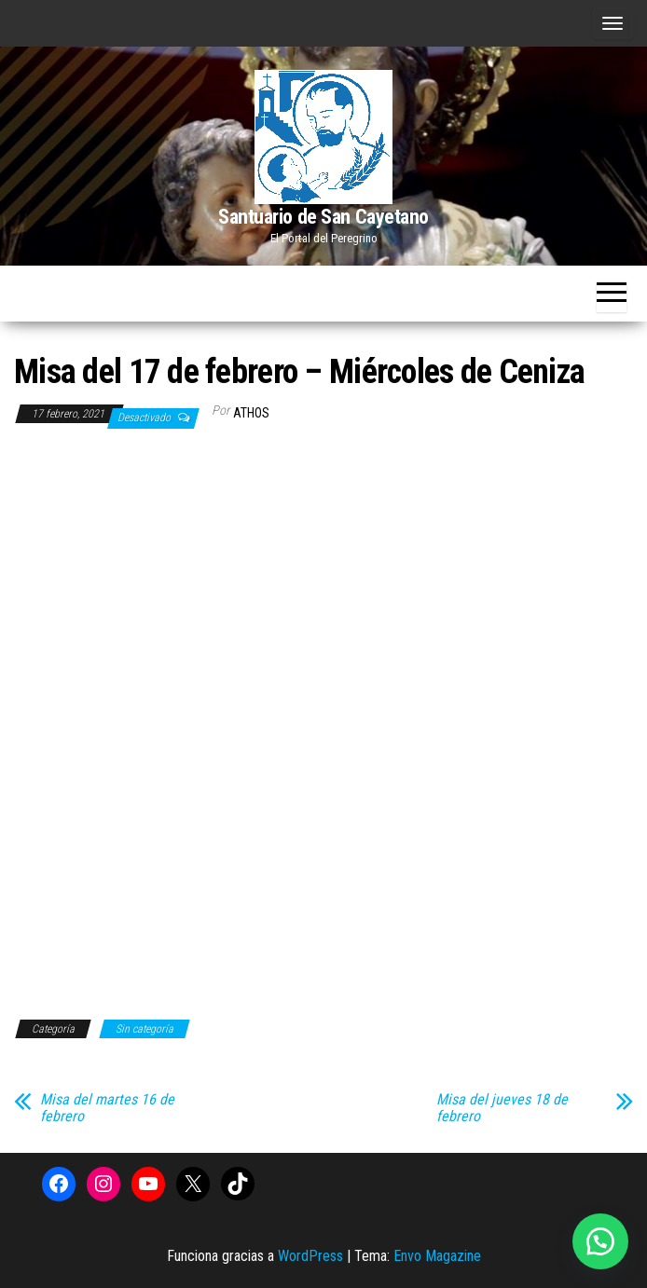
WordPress (310, 1256)
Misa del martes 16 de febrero (107, 1108)
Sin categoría (144, 1028)
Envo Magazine (437, 1256)
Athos (251, 412)
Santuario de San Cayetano (323, 216)
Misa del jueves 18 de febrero (502, 1108)
